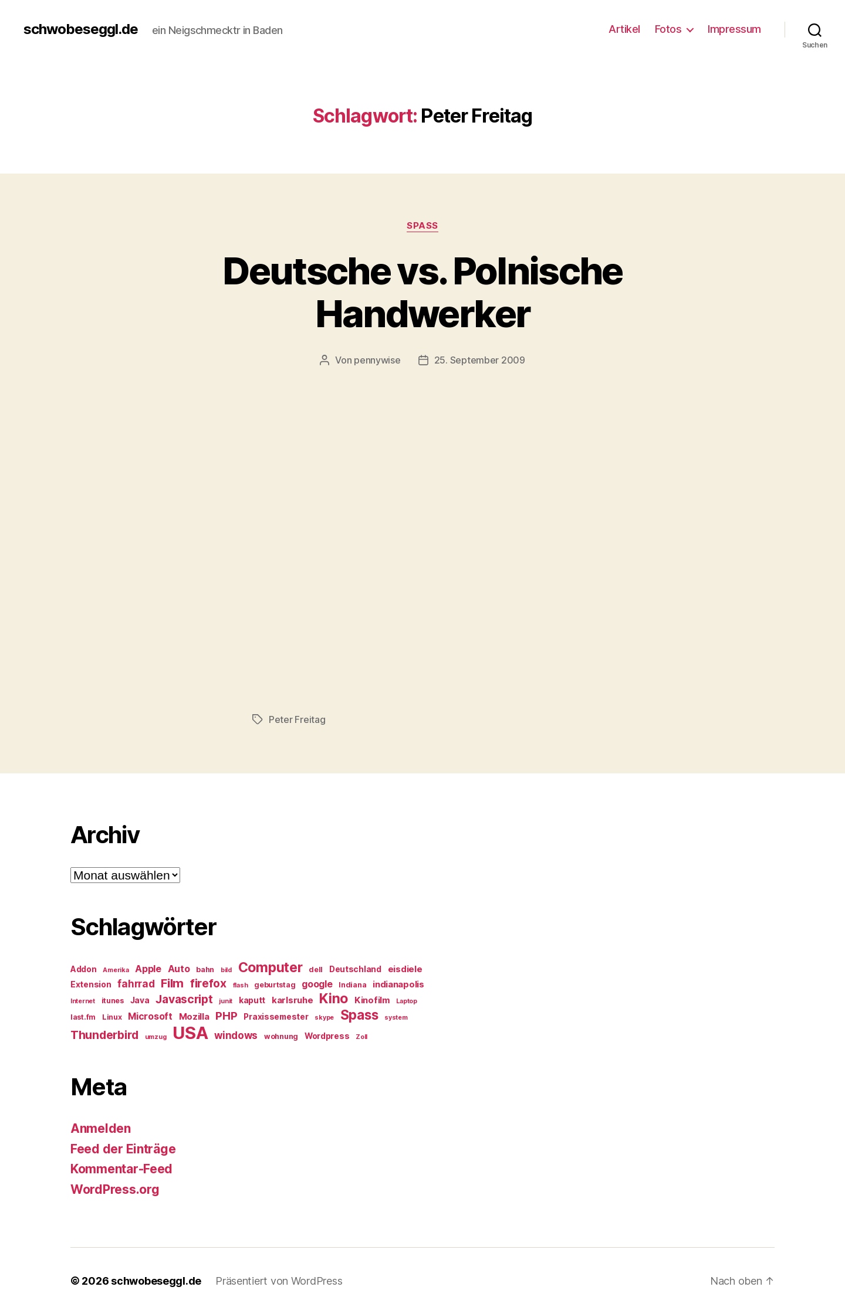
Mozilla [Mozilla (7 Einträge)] (194, 1016)
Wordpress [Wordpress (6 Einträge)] (327, 1036)
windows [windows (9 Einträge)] (236, 1035)
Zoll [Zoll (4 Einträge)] (361, 1037)
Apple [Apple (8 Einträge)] (148, 969)
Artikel (624, 29)
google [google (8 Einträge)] (317, 984)
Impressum (734, 29)
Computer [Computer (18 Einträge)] (270, 967)
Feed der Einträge (122, 1149)
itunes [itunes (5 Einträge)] (113, 1000)
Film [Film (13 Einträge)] (172, 983)
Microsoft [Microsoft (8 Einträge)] (150, 1016)
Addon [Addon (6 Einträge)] (83, 969)
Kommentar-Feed (121, 1169)
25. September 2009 (479, 360)
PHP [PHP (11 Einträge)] (226, 1016)
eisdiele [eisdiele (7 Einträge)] (405, 969)
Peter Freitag (297, 719)
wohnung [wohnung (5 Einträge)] (281, 1036)
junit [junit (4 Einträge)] (225, 1001)
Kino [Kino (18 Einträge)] (333, 998)
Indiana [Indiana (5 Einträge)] (352, 984)
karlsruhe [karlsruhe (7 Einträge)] (292, 1000)
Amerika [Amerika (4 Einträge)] (116, 970)
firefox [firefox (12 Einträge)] (208, 983)
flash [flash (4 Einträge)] (240, 985)
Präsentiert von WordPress (278, 1281)
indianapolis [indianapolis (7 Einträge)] (398, 984)
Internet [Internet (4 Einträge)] (82, 1001)
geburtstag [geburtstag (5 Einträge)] (274, 984)
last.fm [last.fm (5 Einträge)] (83, 1017)
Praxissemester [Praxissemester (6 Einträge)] (276, 1016)
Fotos (668, 29)
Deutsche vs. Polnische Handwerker (422, 292)
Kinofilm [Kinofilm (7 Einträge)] (372, 1000)
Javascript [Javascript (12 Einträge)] (184, 999)
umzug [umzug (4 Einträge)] (156, 1037)
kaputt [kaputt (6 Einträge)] (252, 1000)
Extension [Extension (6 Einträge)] (90, 984)
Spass (422, 225)
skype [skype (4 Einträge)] (324, 1017)
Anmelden (100, 1128)
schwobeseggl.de (80, 29)
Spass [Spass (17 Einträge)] (359, 1015)
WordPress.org (115, 1189)
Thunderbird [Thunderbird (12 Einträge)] (104, 1035)
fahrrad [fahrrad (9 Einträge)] (135, 984)
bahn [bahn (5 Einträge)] (205, 969)
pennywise (377, 360)
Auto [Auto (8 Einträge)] (179, 969)
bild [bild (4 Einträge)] (226, 970)
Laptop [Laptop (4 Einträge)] (406, 1001)
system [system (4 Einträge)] (395, 1017)
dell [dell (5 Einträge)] (316, 969)
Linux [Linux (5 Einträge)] (112, 1017)
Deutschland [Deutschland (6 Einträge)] (355, 969)
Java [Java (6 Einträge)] (140, 1000)
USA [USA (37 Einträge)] (190, 1033)
